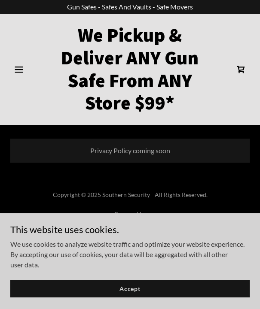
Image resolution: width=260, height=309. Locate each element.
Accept (130, 288)
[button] (28, 69)
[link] (130, 107)
